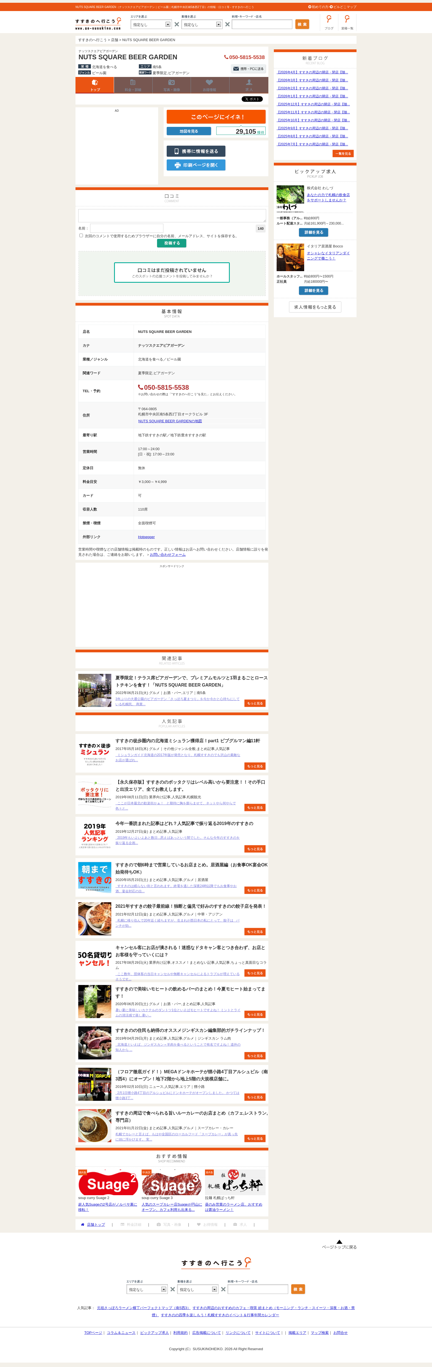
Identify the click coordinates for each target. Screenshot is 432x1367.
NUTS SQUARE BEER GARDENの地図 (170, 423)
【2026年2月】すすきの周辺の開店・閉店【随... (312, 88)
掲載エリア (297, 1334)
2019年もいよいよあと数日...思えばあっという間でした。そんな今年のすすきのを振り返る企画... (177, 842)
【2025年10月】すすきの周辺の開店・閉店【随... (313, 120)
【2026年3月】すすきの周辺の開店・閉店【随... (312, 80)
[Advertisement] (116, 148)
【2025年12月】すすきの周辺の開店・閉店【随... (313, 104)
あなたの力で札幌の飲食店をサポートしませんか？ (328, 197)
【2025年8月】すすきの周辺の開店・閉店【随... (312, 136)
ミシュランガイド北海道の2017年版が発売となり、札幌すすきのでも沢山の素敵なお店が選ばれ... (177, 759)
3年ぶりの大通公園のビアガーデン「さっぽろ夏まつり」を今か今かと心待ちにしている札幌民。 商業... (177, 703)
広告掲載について (206, 1334)
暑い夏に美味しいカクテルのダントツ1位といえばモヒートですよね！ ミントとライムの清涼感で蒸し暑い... (178, 1014)
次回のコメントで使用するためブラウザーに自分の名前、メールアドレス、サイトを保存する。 (162, 238)
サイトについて (267, 1334)
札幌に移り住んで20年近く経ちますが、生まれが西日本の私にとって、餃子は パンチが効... (177, 924)
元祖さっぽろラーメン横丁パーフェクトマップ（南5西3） (143, 1309)
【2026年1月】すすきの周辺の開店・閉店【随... (312, 96)
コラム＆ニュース (121, 1334)
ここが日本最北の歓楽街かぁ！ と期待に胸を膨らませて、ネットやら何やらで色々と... (175, 807)
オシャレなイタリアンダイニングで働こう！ (328, 255)
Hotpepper (146, 538)
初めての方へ (322, 7)
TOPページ (93, 1334)
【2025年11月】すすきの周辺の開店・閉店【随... (313, 112)
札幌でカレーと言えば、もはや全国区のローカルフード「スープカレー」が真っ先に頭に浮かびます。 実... (176, 1138)
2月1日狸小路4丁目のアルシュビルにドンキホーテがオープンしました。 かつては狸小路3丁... (177, 1097)
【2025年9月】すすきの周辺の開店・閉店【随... (312, 128)
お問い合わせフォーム (168, 556)
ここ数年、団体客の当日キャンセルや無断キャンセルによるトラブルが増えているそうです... (177, 978)
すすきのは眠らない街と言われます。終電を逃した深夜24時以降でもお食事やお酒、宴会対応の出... (176, 890)
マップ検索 (320, 1334)
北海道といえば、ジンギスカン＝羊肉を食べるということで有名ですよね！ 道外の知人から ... (178, 1048)
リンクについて (238, 1334)
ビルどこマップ (345, 7)
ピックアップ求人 (154, 1334)
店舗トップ (94, 85)
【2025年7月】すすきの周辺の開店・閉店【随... (312, 144)
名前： (83, 230)
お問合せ (340, 1334)
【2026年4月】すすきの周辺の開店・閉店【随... (312, 72)
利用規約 (180, 1334)
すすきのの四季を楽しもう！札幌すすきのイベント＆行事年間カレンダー (220, 1317)
